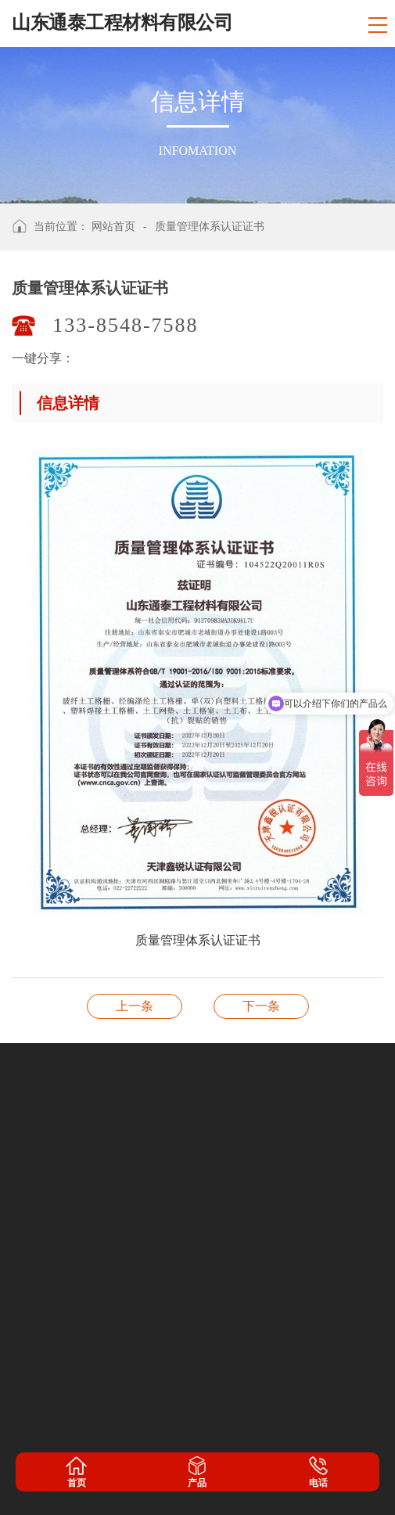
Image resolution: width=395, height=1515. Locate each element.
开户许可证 (261, 1006)
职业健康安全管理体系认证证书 (134, 1006)
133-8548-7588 (125, 325)
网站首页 (113, 226)
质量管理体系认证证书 (209, 226)
